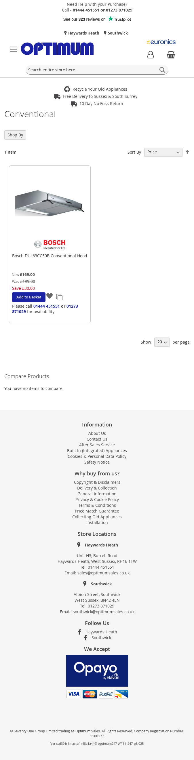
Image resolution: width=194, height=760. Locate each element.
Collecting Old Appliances (97, 516)
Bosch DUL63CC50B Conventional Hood (49, 255)
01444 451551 (46, 306)
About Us (97, 433)
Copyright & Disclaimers (97, 482)
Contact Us (97, 439)
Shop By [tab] (15, 135)
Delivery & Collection (97, 488)
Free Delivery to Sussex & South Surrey (100, 96)
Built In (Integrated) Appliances (97, 450)
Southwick (117, 33)
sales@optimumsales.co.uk (103, 573)
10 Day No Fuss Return (101, 103)
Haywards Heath (83, 33)
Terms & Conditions (97, 505)
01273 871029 (101, 606)
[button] (49, 296)
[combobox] (97, 70)
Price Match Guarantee (97, 511)
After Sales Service (97, 444)
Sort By (134, 152)
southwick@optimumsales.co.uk (103, 611)
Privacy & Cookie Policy (97, 499)
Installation (97, 522)
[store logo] (57, 49)
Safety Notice (97, 462)
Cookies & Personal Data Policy (97, 456)
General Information (97, 493)
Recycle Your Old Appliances (100, 89)
